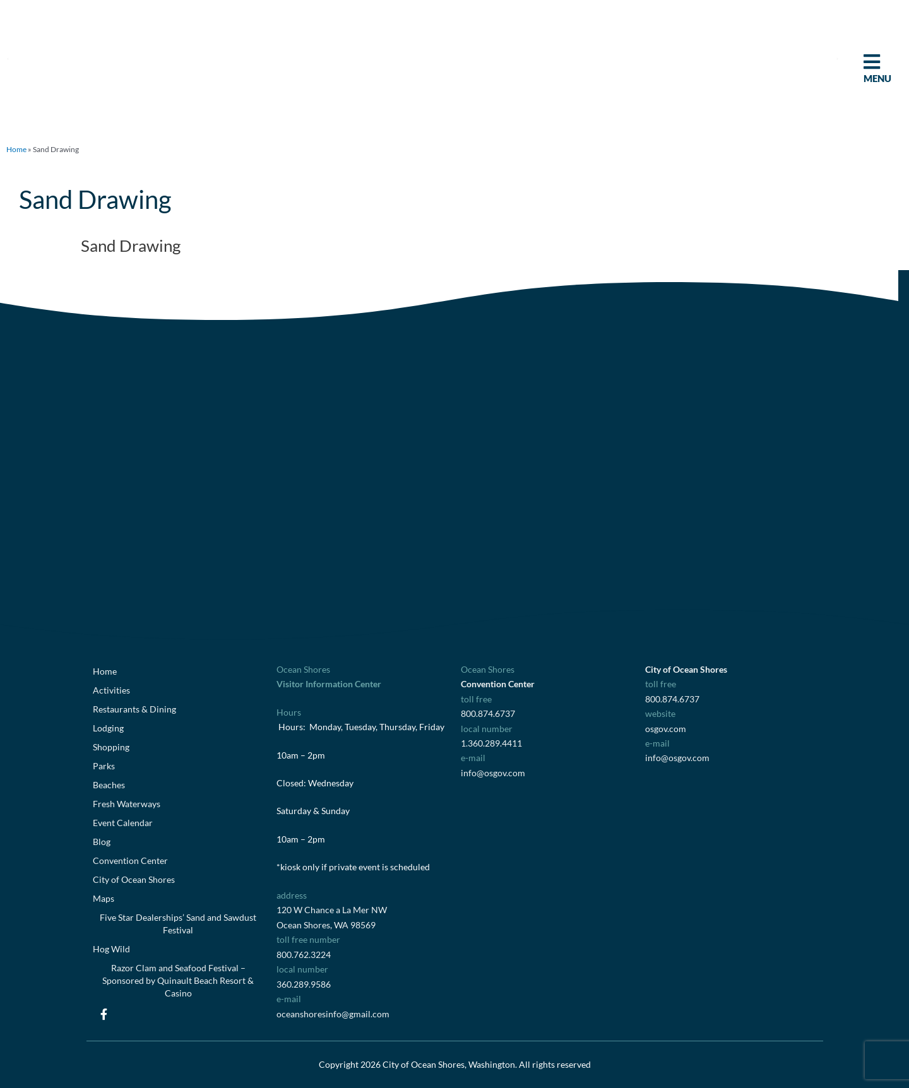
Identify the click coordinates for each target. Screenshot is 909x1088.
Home (16, 149)
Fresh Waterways (126, 803)
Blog (101, 841)
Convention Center (130, 860)
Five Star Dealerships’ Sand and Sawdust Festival (178, 923)
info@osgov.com (493, 772)
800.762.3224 (303, 954)
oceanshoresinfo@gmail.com (332, 1013)
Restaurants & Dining (134, 709)
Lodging (108, 728)
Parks (104, 765)
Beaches (109, 784)
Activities (111, 690)
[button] (7, 58)
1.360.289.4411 (491, 743)
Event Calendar (123, 822)
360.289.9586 (303, 984)
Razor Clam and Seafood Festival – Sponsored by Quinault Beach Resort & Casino (178, 980)
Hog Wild (111, 948)
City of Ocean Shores (134, 879)
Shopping (111, 747)
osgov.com (665, 728)
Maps (103, 898)
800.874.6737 (488, 713)
